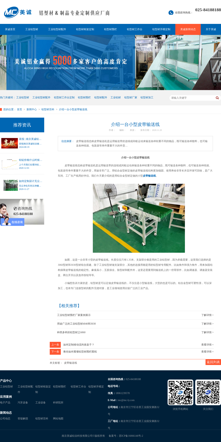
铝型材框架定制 (85, 29)
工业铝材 (115, 97)
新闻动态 (6, 412)
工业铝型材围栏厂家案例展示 (74, 315)
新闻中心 (32, 109)
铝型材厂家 (130, 97)
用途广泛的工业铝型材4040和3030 (76, 323)
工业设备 (40, 402)
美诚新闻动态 (188, 29)
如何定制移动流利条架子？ (78, 344)
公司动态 (5, 418)
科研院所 (58, 402)
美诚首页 (10, 29)
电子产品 (5, 402)
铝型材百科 (48, 109)
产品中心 (6, 380)
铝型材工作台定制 (64, 97)
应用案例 (6, 396)
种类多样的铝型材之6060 (71, 332)
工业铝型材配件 (57, 29)
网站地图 (58, 418)
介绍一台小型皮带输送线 (73, 109)
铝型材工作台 (134, 29)
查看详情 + (207, 344)
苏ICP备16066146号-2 (131, 435)
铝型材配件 (100, 97)
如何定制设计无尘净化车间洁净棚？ (39, 181)
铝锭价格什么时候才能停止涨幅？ (38, 160)
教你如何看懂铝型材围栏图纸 (80, 351)
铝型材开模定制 (161, 29)
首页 (20, 109)
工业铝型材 (31, 29)
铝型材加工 (147, 97)
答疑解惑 (23, 418)
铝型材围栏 (110, 29)
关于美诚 (211, 29)
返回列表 (213, 362)
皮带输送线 (149, 175)
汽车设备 (23, 402)
